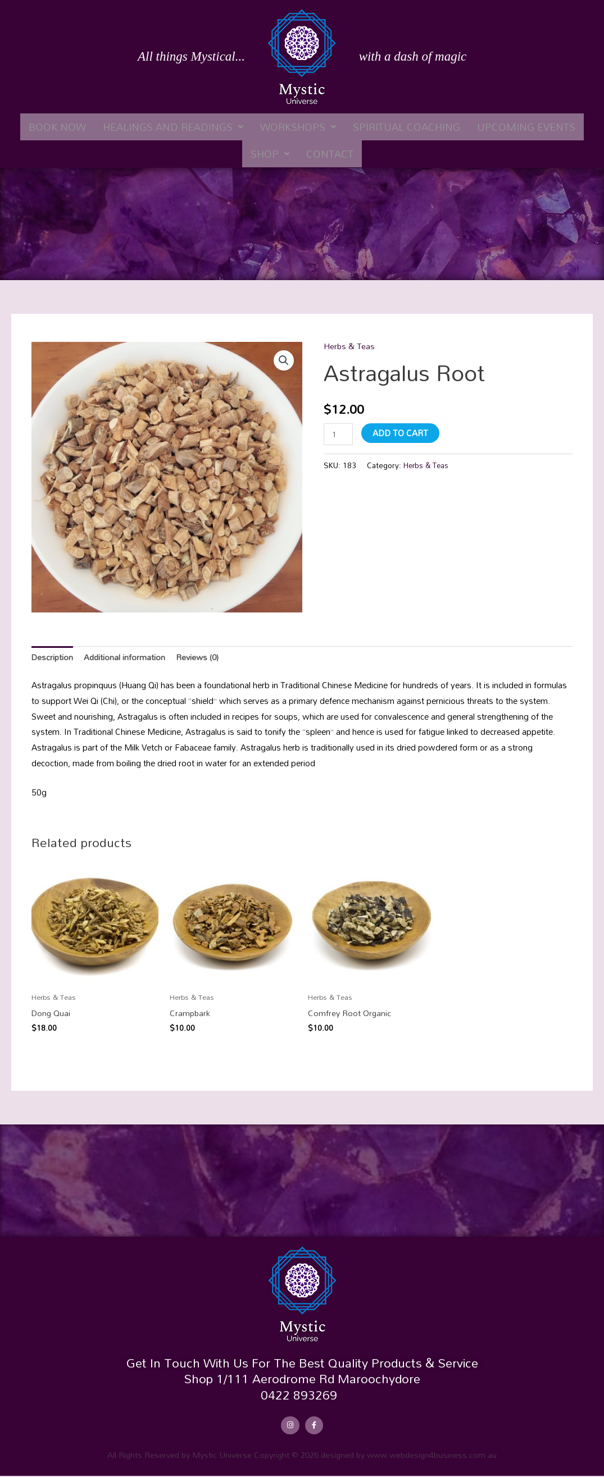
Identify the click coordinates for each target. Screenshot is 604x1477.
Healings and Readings (173, 127)
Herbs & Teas (350, 345)
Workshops (298, 127)
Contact (329, 154)
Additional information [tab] (126, 657)
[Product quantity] (339, 434)
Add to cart (401, 432)
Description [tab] (52, 657)
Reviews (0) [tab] (200, 657)
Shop (270, 154)
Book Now (57, 127)
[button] (173, 126)
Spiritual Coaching (406, 127)
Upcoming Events (526, 127)
